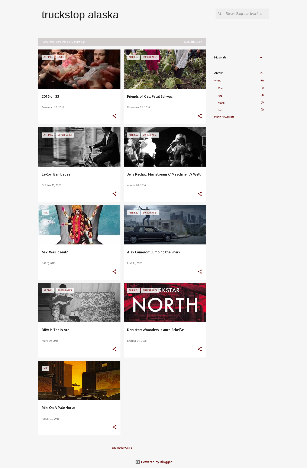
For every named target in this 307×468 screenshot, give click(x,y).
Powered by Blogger (153, 462)
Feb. (220, 110)
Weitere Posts (122, 447)
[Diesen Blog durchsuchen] (246, 14)
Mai (220, 88)
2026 (217, 81)
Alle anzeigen (193, 42)
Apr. (220, 95)
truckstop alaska (80, 15)
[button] (114, 116)
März (221, 103)
